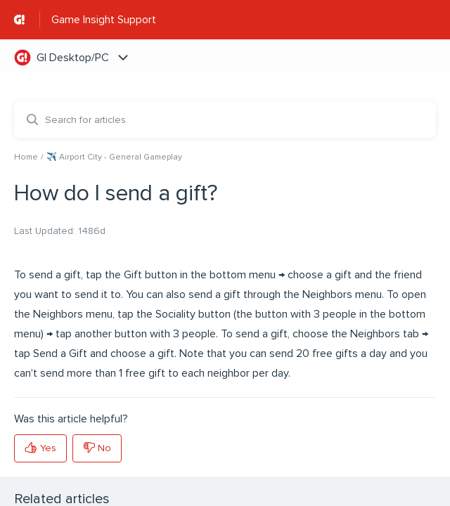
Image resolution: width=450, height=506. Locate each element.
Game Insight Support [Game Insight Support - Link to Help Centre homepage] (103, 20)
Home (26, 157)
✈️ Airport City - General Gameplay (114, 157)
